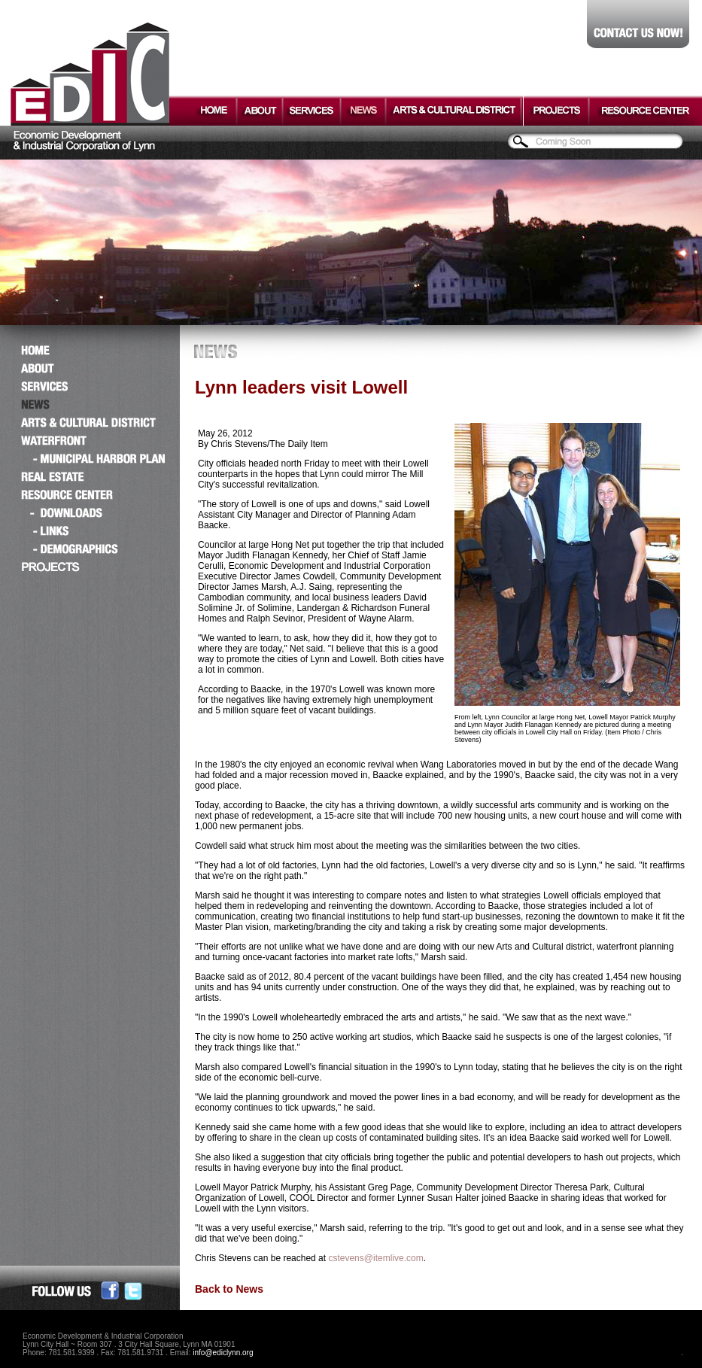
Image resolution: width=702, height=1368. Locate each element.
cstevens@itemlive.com (375, 1258)
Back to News (229, 1289)
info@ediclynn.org (223, 1352)
